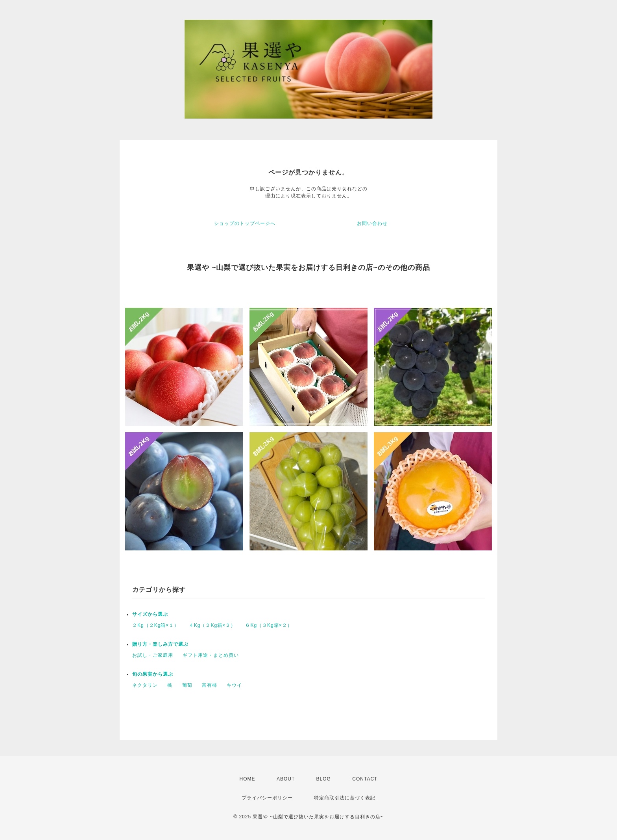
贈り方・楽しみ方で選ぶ (160, 644)
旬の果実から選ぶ (152, 674)
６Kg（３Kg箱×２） (268, 625)
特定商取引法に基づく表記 (344, 798)
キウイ (234, 685)
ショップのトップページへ (244, 223)
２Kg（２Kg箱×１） (155, 625)
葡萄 (187, 685)
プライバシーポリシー (267, 798)
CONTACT (364, 779)
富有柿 (209, 685)
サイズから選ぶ (150, 614)
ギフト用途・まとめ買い (211, 655)
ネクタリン (145, 685)
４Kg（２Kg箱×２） (212, 625)
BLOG (323, 779)
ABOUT (286, 779)
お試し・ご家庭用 (152, 655)
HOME (247, 779)
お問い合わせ (372, 223)
